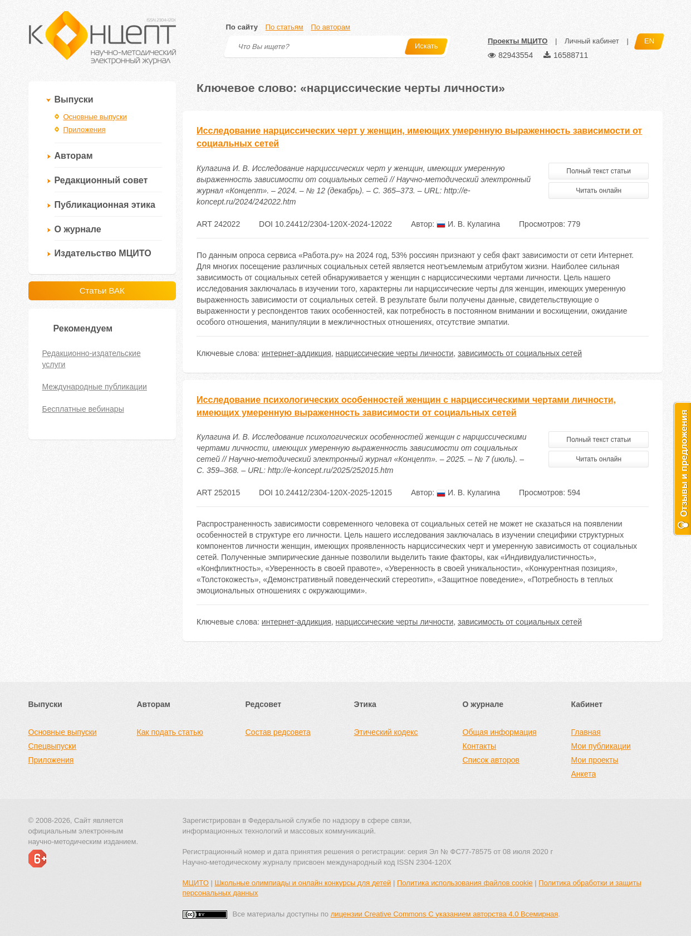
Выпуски (74, 99)
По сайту (242, 27)
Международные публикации (94, 386)
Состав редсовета (278, 732)
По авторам (330, 27)
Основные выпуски (95, 117)
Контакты (479, 746)
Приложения (84, 129)
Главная (586, 732)
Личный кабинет (592, 41)
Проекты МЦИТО (517, 41)
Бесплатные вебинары (83, 408)
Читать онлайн (598, 190)
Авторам (74, 155)
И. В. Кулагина (468, 224)
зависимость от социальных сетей (520, 353)
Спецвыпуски (52, 746)
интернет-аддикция (296, 353)
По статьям (284, 27)
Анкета (583, 773)
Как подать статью (170, 732)
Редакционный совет (101, 180)
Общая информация (500, 732)
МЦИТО (196, 883)
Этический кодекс (386, 732)
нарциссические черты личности (395, 353)
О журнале (78, 229)
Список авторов (491, 759)
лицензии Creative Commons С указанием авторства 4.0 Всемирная (444, 914)
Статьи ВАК (102, 290)
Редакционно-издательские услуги (91, 359)
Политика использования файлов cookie (465, 883)
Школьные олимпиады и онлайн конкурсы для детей (302, 883)
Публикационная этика (105, 204)
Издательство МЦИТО (103, 253)
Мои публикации (601, 746)
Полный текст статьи (598, 171)
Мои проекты (595, 759)
